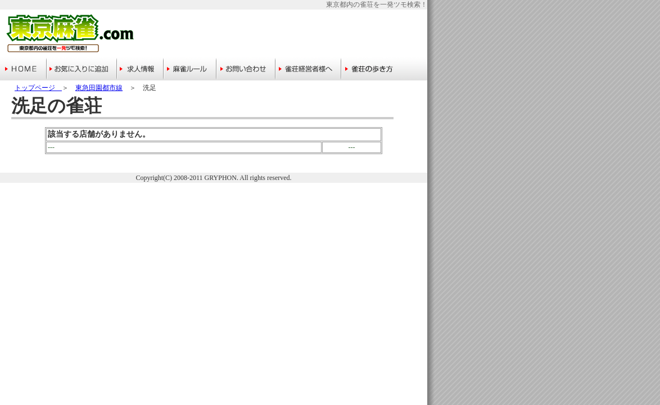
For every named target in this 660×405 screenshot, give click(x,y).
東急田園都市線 (99, 88)
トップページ (38, 88)
